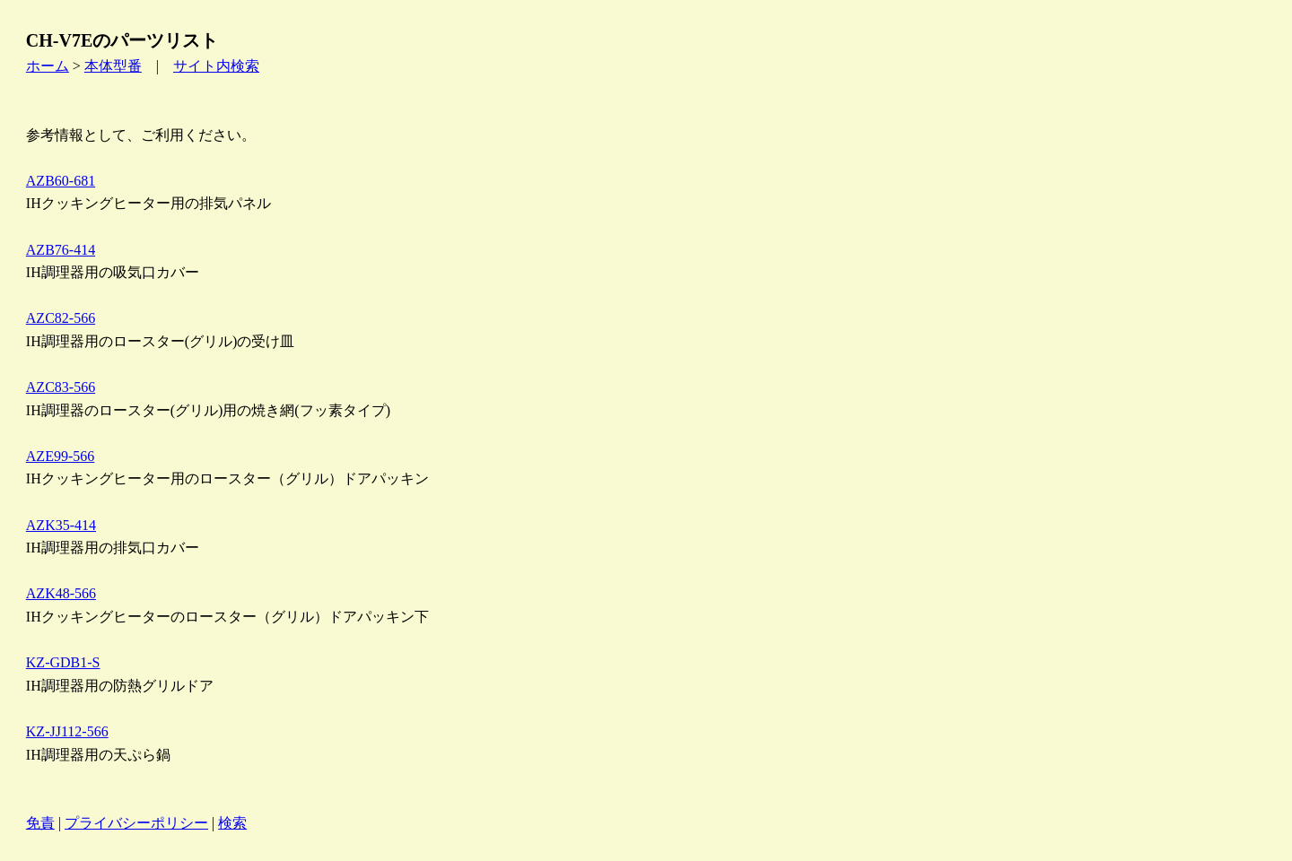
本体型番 (113, 66)
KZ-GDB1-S (63, 662)
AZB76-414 (60, 249)
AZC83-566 (60, 387)
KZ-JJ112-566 (67, 731)
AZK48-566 (61, 593)
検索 (232, 823)
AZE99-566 (60, 456)
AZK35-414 (61, 525)
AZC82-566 (60, 318)
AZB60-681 (60, 180)
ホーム (47, 66)
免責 (40, 823)
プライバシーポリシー (136, 823)
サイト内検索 (216, 66)
